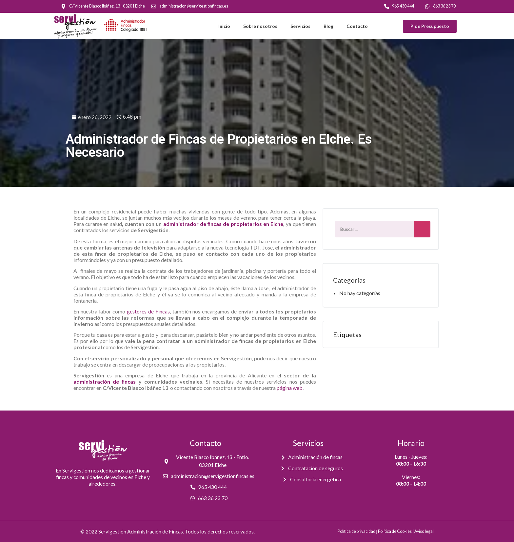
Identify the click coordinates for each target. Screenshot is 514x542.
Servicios (300, 26)
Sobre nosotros (260, 26)
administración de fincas (104, 381)
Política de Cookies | (396, 531)
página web (290, 388)
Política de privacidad (356, 531)
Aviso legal (424, 531)
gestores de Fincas (148, 311)
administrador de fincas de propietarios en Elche (223, 224)
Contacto (357, 26)
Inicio (224, 26)
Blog (328, 26)
